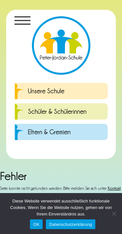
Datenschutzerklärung (70, 224)
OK (36, 224)
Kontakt (114, 188)
